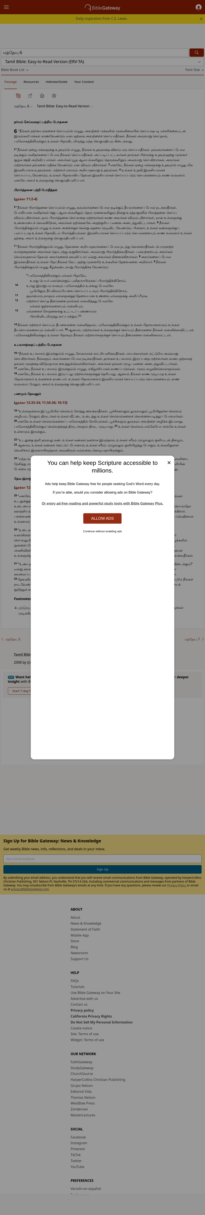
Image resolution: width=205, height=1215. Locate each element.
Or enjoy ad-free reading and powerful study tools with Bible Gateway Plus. (102, 503)
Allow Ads (102, 518)
